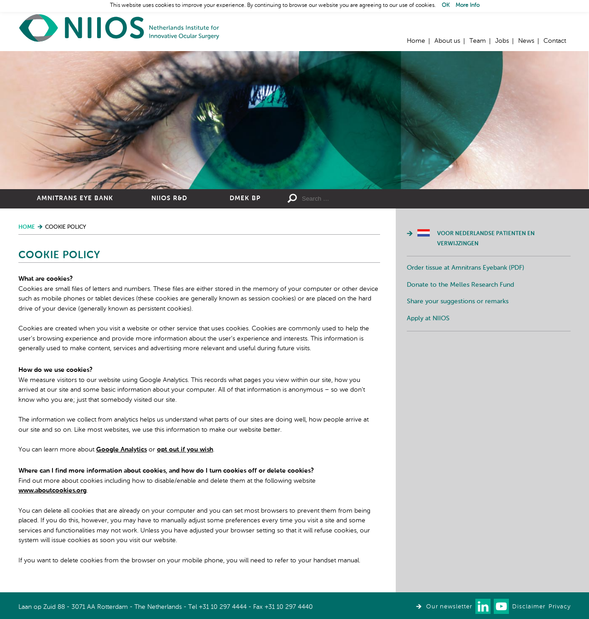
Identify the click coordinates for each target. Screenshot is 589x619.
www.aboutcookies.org (52, 490)
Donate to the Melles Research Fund (460, 285)
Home (119, 28)
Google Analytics (121, 449)
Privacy (560, 607)
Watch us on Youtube (501, 606)
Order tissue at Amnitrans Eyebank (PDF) (465, 268)
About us (447, 41)
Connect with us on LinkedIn (483, 606)
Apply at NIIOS (428, 318)
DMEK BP (245, 198)
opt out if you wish (185, 449)
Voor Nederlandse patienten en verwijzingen (486, 239)
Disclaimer (528, 607)
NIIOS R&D (169, 198)
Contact (554, 41)
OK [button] (446, 5)
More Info (467, 5)
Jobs (502, 41)
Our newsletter (449, 607)
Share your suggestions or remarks (457, 301)
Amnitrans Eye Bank (75, 198)
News (526, 41)
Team (477, 41)
